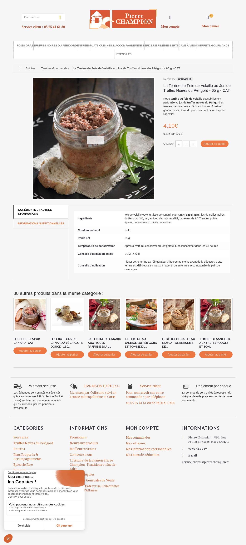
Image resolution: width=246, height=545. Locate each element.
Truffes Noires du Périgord (33, 443)
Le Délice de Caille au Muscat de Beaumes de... (178, 342)
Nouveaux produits (84, 443)
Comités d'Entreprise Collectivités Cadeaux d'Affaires (94, 488)
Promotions (78, 437)
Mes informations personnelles (148, 449)
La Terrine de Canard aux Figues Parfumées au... (104, 342)
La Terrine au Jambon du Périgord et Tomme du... (141, 342)
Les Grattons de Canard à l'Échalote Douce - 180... (67, 342)
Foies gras (20, 437)
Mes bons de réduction (142, 455)
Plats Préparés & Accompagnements (27, 457)
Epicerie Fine (23, 464)
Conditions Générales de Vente (92, 480)
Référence (169, 79)
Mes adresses (135, 443)
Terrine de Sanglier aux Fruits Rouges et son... (214, 342)
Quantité (168, 143)
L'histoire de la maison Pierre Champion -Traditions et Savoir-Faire (93, 465)
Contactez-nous (81, 455)
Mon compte (143, 428)
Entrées (19, 449)
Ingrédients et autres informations (34, 211)
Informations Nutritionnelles (40, 223)
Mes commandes (138, 437)
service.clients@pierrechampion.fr (205, 462)
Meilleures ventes (83, 449)
